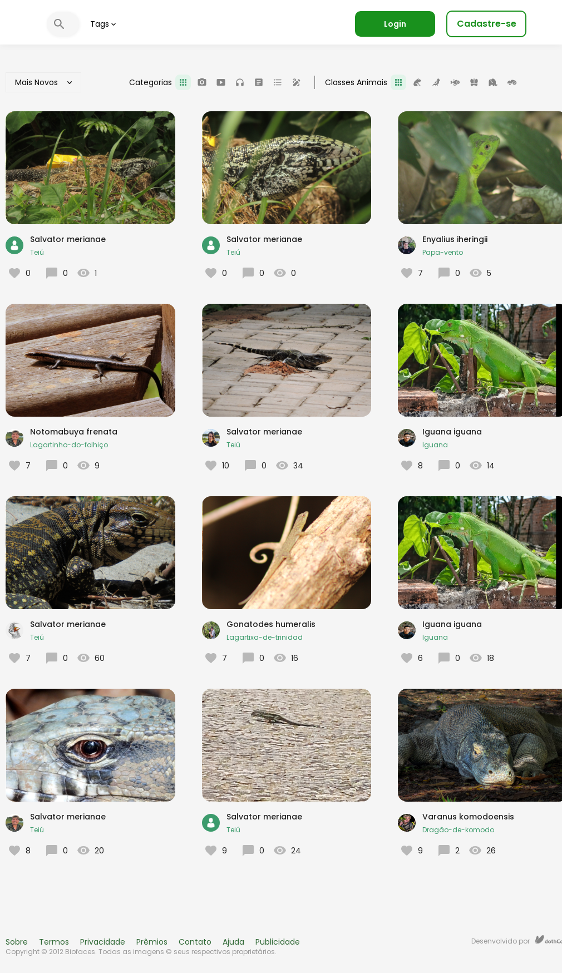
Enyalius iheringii (454, 239)
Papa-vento (442, 252)
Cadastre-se (486, 23)
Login (395, 23)
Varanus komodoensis (468, 816)
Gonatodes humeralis (270, 624)
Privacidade (102, 941)
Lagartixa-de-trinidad (264, 637)
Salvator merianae (68, 239)
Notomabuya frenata (73, 431)
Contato (195, 941)
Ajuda (233, 941)
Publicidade (277, 941)
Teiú (37, 252)
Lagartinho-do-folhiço (69, 445)
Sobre (17, 941)
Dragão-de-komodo (458, 829)
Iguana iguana (452, 431)
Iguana (435, 445)
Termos (54, 941)
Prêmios (151, 941)
